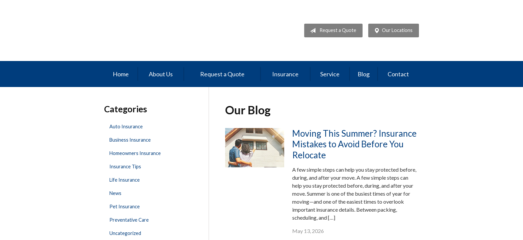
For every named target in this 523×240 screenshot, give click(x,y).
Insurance (285, 74)
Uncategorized (125, 233)
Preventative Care (129, 220)
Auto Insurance (126, 126)
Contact (398, 74)
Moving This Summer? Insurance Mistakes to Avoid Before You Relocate (354, 144)
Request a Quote (331, 31)
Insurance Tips (125, 166)
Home (121, 74)
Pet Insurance (124, 206)
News (115, 193)
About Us (161, 74)
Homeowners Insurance (135, 153)
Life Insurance (124, 180)
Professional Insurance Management (150, 30)
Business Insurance (130, 140)
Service (330, 74)
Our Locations (392, 31)
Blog (364, 74)
